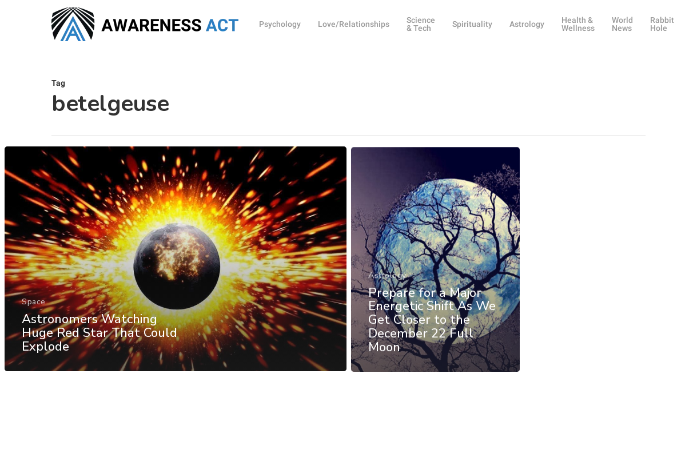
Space (34, 307)
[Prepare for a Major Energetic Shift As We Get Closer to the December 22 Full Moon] (435, 275)
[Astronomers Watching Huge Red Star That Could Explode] (175, 264)
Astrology (387, 291)
